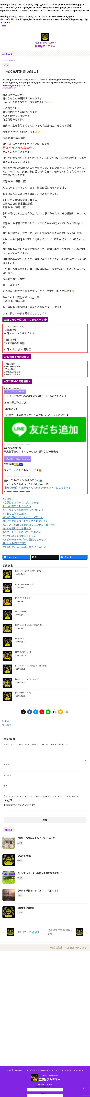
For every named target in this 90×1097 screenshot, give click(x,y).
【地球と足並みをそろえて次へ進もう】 (36, 838)
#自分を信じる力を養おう (16, 528)
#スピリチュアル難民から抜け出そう (23, 510)
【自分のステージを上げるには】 (27, 679)
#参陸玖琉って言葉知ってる (17, 536)
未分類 (7, 721)
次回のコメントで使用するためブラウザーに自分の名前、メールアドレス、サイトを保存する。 (43, 796)
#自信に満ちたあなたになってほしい (22, 517)
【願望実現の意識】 (27, 907)
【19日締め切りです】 (23, 652)
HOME (9, 1070)
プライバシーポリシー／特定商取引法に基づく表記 (42, 1070)
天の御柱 (8, 725)
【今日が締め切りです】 (23, 692)
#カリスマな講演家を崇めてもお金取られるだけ (29, 524)
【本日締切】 (19, 638)
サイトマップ (66, 1070)
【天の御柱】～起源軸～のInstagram (17, 459)
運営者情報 (18, 1070)
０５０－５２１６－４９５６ (14, 392)
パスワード (45, 1093)
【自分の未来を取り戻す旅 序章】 (28, 570)
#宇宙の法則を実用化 (14, 513)
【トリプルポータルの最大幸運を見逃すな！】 (40, 873)
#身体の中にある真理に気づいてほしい (24, 547)
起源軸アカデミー (45, 46)
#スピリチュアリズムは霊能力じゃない (24, 539)
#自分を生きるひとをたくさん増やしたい (25, 521)
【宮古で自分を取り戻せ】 (24, 584)
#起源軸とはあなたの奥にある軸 (20, 502)
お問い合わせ (78, 1070)
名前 (6, 764)
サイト (6, 785)
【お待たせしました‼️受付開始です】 (28, 625)
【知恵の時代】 (24, 855)
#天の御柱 (8, 498)
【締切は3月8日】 (21, 611)
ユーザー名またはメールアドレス (45, 1087)
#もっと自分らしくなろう (16, 506)
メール (7, 775)
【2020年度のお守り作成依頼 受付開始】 (31, 665)
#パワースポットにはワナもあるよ (21, 532)
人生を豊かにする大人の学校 (48, 1076)
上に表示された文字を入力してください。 (20, 804)
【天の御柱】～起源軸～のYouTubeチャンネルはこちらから (37, 487)
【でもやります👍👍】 (23, 598)
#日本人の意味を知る (14, 543)
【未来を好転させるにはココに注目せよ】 (38, 890)
